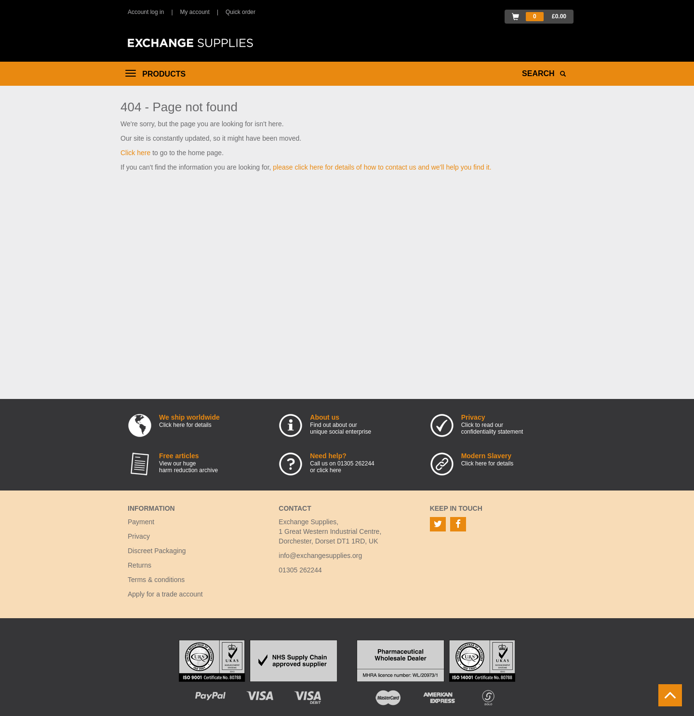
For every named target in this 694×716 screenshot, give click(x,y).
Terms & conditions (156, 579)
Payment (141, 522)
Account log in (146, 12)
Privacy (139, 536)
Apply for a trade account (165, 594)
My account (195, 12)
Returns (139, 565)
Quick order (240, 12)
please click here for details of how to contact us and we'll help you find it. (382, 167)
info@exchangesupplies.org (320, 555)
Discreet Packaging (157, 551)
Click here (135, 153)
